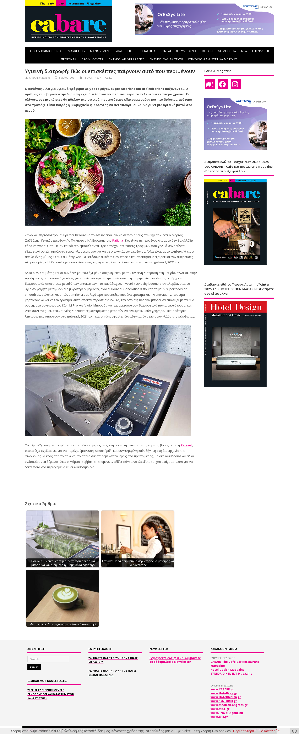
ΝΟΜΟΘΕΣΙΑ (227, 51)
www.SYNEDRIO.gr (224, 701)
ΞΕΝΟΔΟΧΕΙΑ (146, 51)
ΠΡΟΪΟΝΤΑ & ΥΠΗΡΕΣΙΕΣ (97, 77)
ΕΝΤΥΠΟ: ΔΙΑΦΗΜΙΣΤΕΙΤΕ (126, 59)
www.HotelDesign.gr (226, 697)
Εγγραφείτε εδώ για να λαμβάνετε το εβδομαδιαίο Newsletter (175, 660)
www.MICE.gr (220, 709)
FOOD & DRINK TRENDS (45, 51)
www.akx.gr (219, 717)
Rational (118, 240)
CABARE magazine (39, 77)
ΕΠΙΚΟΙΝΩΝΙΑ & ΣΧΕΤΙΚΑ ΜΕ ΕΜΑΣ (212, 59)
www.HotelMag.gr (224, 693)
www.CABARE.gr (222, 689)
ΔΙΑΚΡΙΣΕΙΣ (124, 51)
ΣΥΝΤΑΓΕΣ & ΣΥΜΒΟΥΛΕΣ (179, 51)
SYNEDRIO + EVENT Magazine (231, 673)
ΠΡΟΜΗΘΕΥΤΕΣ (92, 59)
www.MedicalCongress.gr (229, 705)
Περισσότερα (243, 731)
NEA (244, 51)
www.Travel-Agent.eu (227, 713)
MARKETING (76, 51)
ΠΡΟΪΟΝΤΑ (68, 59)
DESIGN (207, 51)
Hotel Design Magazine (228, 670)
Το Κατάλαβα (269, 731)
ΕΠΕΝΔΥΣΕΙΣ (261, 51)
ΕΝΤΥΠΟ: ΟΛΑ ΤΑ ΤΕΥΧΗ (166, 59)
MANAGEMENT (100, 51)
